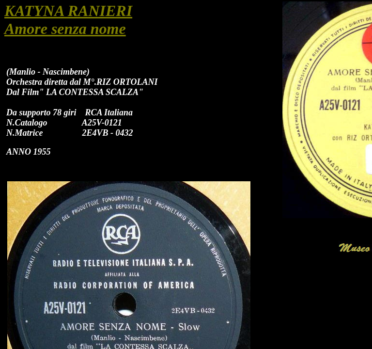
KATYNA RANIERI (68, 10)
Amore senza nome (65, 28)
